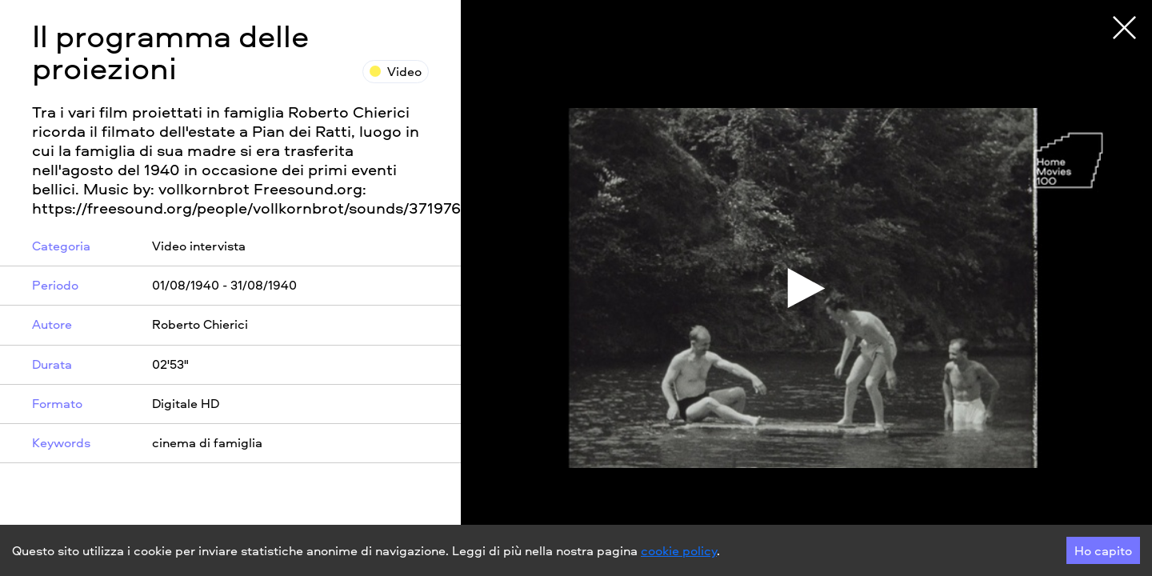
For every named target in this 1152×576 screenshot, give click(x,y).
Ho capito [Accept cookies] (1103, 550)
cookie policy (679, 550)
